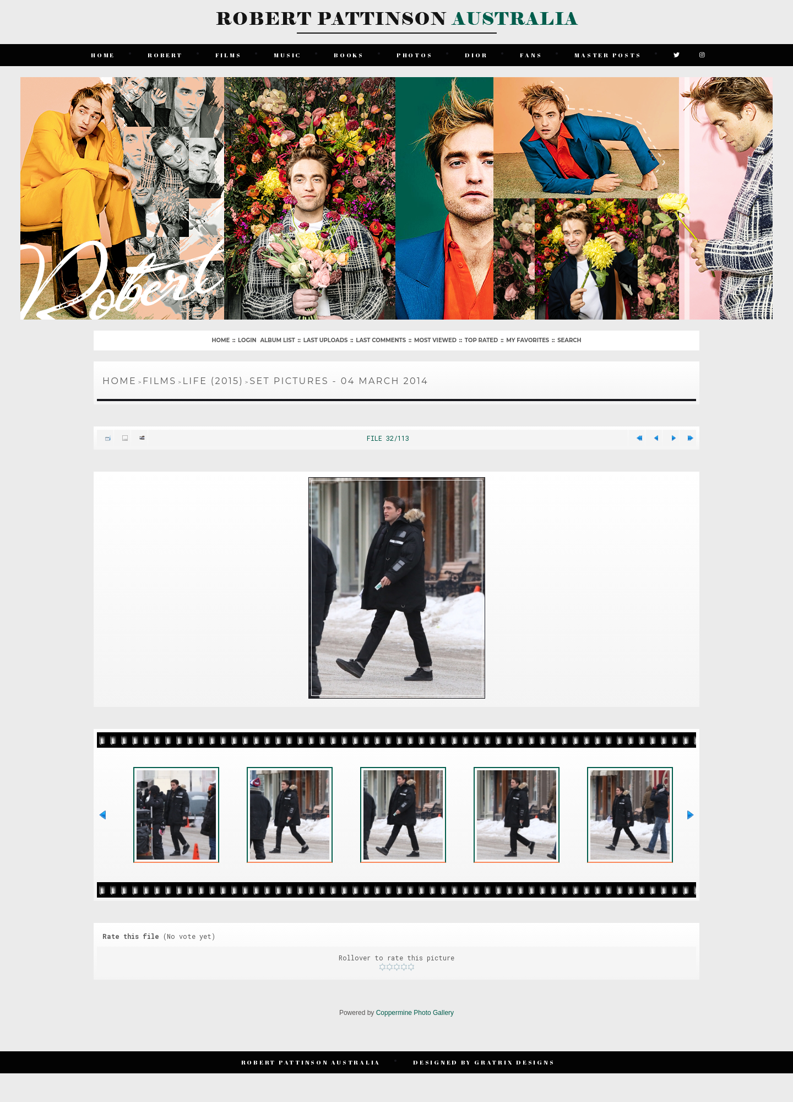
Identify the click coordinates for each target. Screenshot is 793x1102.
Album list (277, 340)
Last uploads (325, 340)
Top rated (481, 340)
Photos (415, 55)
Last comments (381, 340)
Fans (531, 55)
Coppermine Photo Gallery (415, 1013)
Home (103, 55)
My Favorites (527, 340)
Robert (165, 55)
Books (349, 55)
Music (287, 55)
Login (247, 340)
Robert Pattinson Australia (311, 1062)
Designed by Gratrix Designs (484, 1062)
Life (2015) (213, 381)
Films (228, 55)
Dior (476, 55)
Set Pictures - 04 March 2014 (338, 381)
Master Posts (607, 55)
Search (569, 340)
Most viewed (435, 340)
